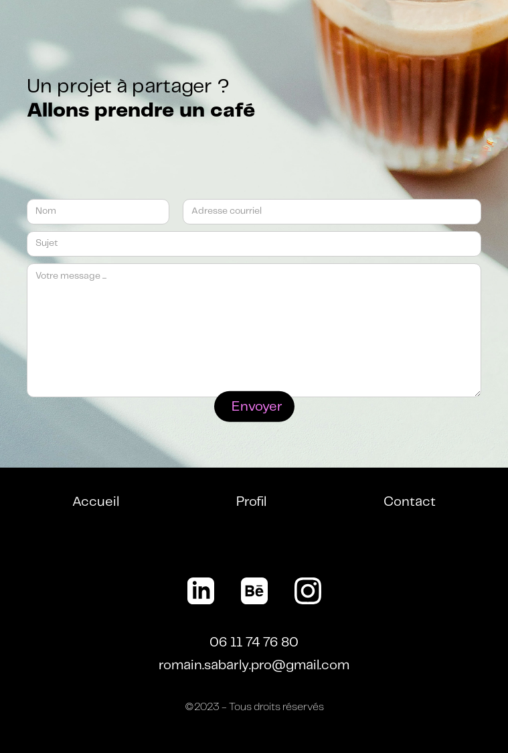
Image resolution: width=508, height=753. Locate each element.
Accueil (95, 502)
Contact (410, 502)
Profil (251, 502)
